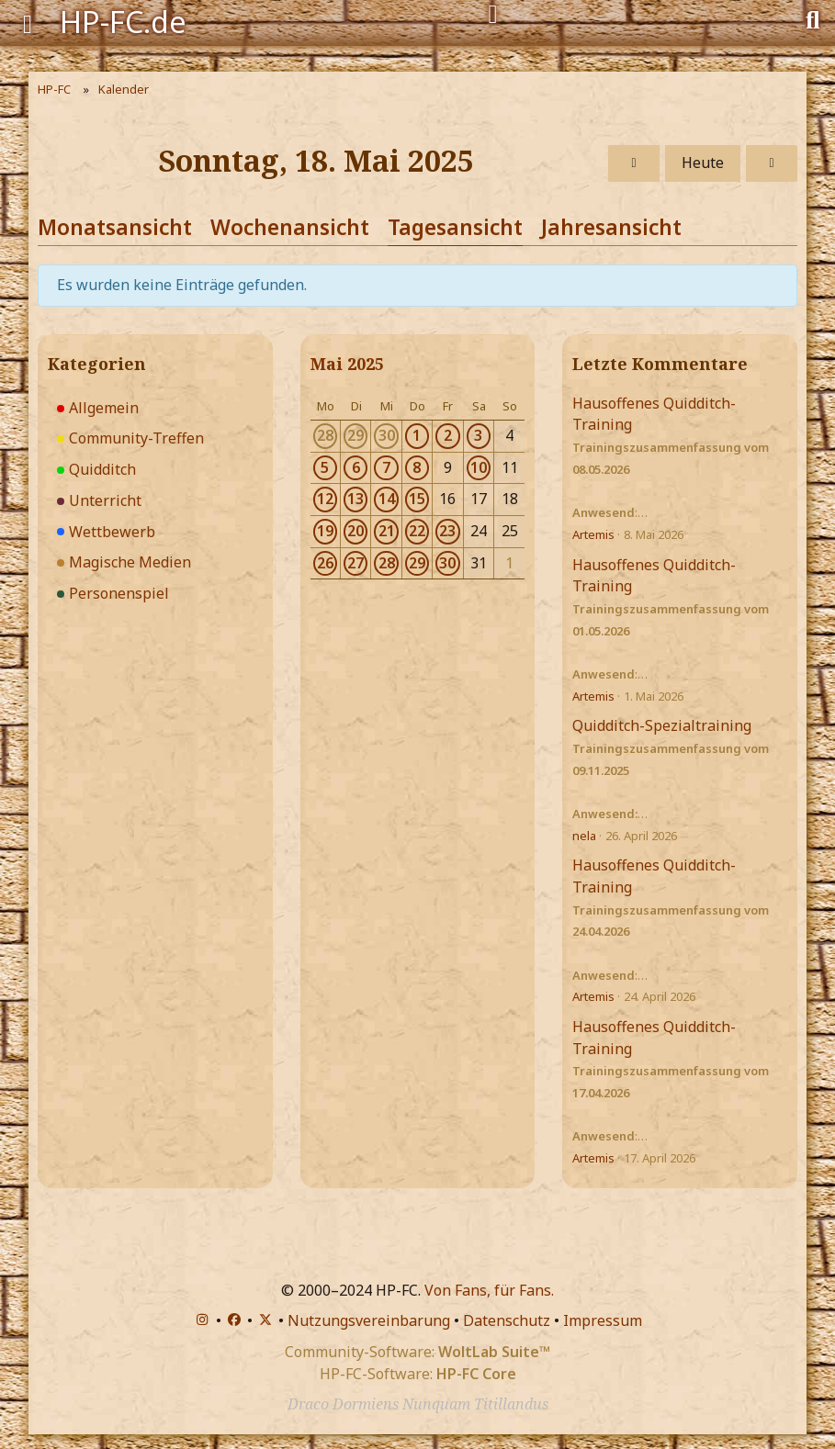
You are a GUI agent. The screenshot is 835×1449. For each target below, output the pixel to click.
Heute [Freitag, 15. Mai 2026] (703, 162)
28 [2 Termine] (325, 435)
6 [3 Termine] (356, 467)
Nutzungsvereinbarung (369, 1320)
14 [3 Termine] (386, 499)
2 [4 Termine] (448, 435)
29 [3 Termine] (417, 563)
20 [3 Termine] (355, 531)
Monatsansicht (115, 227)
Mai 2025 (347, 364)
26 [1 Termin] (325, 563)
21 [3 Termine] (386, 531)
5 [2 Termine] (325, 467)
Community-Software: (417, 1352)
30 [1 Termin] (447, 563)
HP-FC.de (123, 21)
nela (584, 835)
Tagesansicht (455, 227)
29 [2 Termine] (355, 435)
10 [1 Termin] (478, 467)
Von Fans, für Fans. (489, 1290)
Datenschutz (506, 1320)
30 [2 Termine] (386, 435)
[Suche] (812, 18)
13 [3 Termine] (355, 499)
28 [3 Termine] (386, 563)
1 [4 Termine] (416, 435)
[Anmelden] (492, 14)
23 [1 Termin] (447, 531)
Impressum (602, 1320)
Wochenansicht (289, 227)
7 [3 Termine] (386, 467)
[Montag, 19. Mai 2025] (771, 163)
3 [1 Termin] (478, 435)
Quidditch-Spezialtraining (661, 725)
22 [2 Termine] (417, 531)
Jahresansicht (611, 227)
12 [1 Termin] (325, 499)
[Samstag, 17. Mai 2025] (634, 163)
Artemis (593, 534)
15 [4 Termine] (417, 499)
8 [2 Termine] (416, 467)
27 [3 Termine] (355, 563)
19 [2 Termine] (325, 531)
